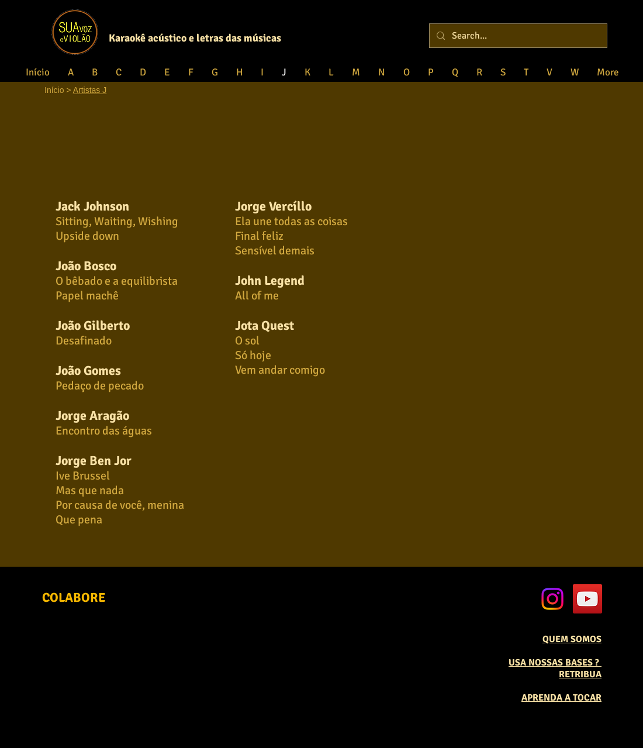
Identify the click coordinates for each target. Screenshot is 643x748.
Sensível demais (274, 250)
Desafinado (84, 340)
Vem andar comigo (280, 370)
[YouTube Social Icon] (587, 598)
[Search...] (517, 35)
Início (54, 90)
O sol (247, 340)
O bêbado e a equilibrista (117, 281)
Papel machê (87, 295)
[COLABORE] (74, 598)
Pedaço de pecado (100, 385)
